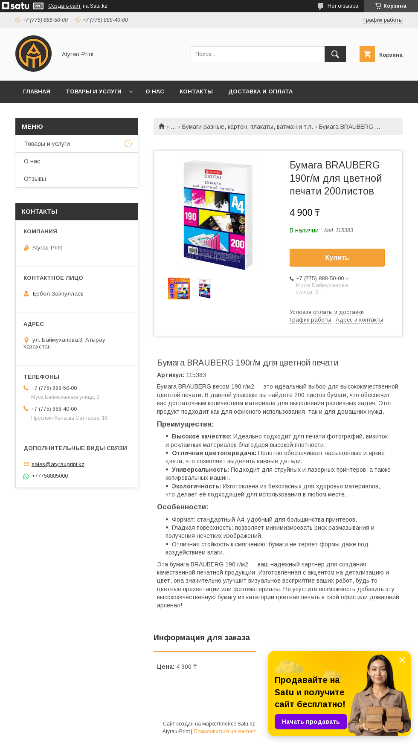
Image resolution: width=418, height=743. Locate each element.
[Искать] (335, 54)
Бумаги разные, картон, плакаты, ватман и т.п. (247, 126)
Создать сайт (64, 6)
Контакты (196, 91)
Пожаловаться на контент (225, 731)
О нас (154, 91)
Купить (337, 257)
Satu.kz (246, 724)
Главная (36, 91)
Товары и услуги (94, 91)
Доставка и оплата (260, 91)
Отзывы (35, 178)
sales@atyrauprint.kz (58, 464)
